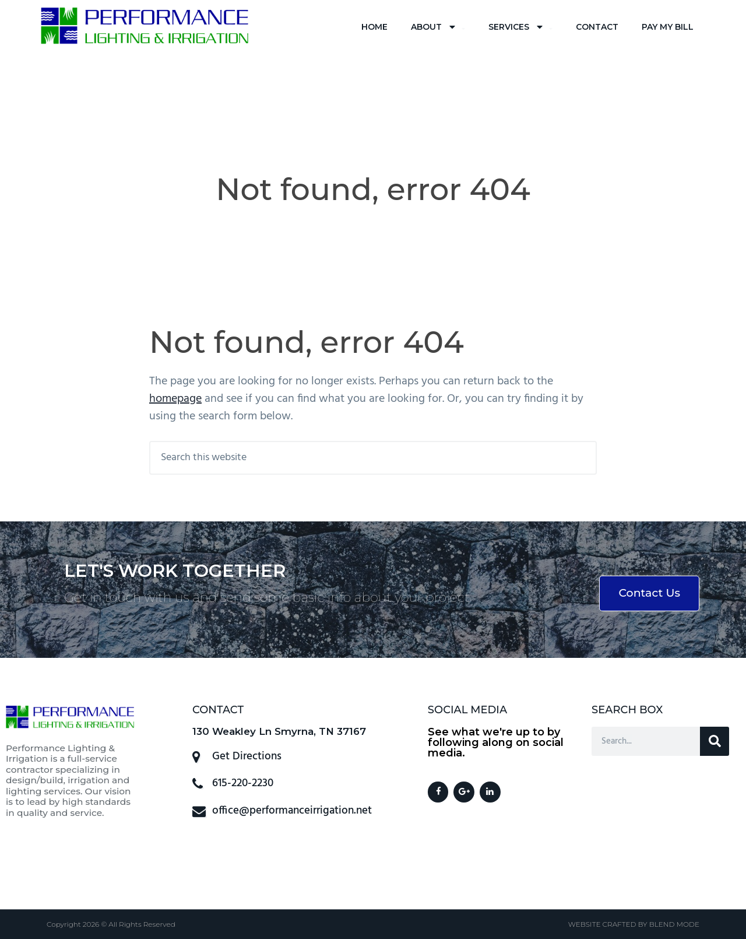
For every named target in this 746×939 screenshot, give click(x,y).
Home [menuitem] (374, 27)
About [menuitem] (438, 27)
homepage (175, 399)
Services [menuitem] (520, 27)
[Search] (714, 741)
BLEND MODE (674, 924)
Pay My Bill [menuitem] (668, 27)
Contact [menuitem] (597, 27)
